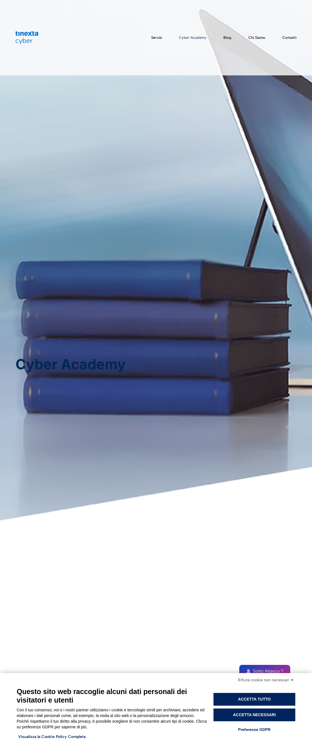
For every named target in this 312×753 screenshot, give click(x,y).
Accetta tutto (254, 699)
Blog (227, 37)
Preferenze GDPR (254, 729)
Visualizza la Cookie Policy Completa (52, 736)
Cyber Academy (192, 37)
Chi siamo (256, 37)
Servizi (156, 37)
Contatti (289, 37)
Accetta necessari (254, 714)
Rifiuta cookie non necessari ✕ (266, 680)
